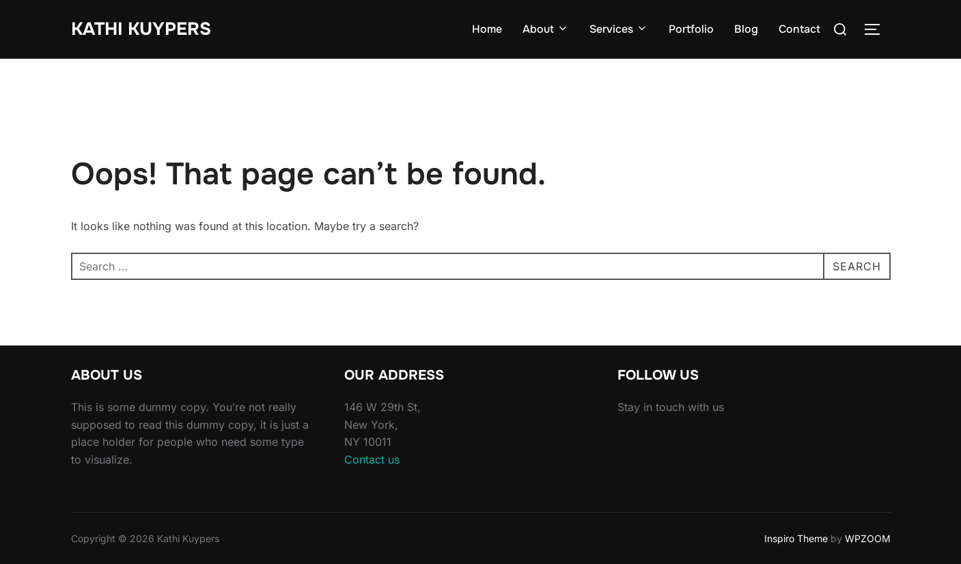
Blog (746, 29)
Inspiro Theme (796, 538)
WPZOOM (868, 538)
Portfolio (691, 29)
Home (487, 29)
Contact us (372, 459)
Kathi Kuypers (141, 29)
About (546, 29)
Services (618, 29)
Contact (799, 29)
